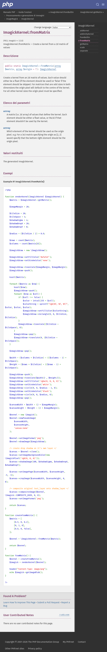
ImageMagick (12, 19)
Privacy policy (35, 648)
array (58, 66)
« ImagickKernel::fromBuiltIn (61, 12)
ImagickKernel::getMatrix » (92, 12)
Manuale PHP (9, 12)
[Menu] (103, 4)
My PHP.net (68, 642)
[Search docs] (97, 4)
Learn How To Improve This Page (19, 602)
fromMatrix (85, 41)
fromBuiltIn (85, 37)
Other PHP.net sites (14, 648)
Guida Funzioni (25, 12)
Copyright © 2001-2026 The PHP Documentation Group (32, 642)
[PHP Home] (7, 4)
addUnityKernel (87, 34)
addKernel (84, 30)
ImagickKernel (27, 19)
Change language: (43, 27)
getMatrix (84, 44)
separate (84, 51)
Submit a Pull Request (48, 602)
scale (82, 47)
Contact (82, 642)
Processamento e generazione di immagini (25, 15)
